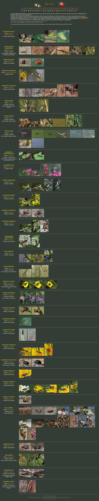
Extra (53, 9)
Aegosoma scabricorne (9, 85)
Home (25, 9)
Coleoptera (10, 61)
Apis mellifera (9, 408)
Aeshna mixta (9, 131)
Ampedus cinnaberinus (9, 210)
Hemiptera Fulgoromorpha (9, 34)
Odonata (11, 102)
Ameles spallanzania (8, 180)
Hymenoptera (10, 167)
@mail (73, 9)
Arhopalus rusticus (9, 481)
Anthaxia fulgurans (9, 371)
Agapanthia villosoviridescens (8, 152)
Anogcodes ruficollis (9, 330)
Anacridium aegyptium (9, 221)
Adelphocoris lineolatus (9, 70)
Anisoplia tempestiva (8, 308)
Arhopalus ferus (9, 470)
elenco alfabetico (83, 18)
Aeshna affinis (8, 100)
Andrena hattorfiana (9, 293)
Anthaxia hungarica (9, 382)
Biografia (59, 9)
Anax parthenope (9, 266)
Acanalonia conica (8, 31)
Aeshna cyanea (9, 116)
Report (46, 9)
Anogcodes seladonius (9, 345)
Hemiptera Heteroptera (10, 72)
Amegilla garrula (9, 165)
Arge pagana (9, 455)
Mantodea (10, 182)
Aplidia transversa (8, 444)
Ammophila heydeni (9, 195)
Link (66, 9)
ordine (30, 18)
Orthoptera (10, 50)
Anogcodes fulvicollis (8, 319)
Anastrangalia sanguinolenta (9, 237)
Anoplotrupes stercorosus (9, 360)
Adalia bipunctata (9, 59)
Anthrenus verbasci (9, 397)
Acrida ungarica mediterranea (9, 47)
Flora (39, 9)
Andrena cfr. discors (9, 281)
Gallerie (32, 9)
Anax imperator (8, 251)
